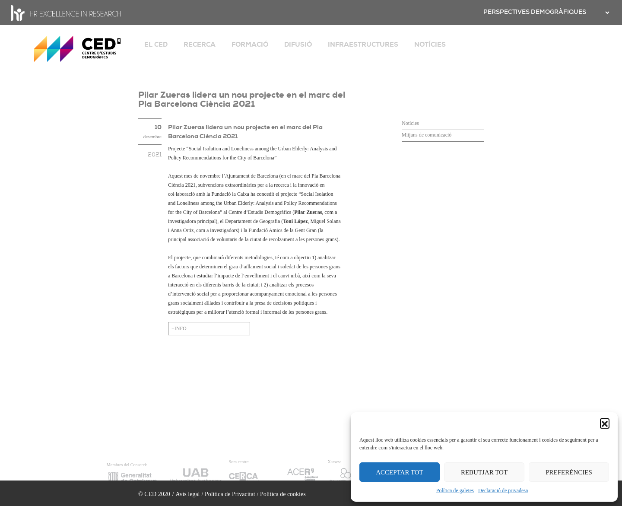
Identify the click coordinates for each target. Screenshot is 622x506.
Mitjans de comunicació (426, 135)
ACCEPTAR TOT (399, 472)
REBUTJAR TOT (484, 472)
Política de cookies (283, 494)
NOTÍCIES (430, 44)
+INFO (179, 328)
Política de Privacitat (230, 494)
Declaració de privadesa (503, 490)
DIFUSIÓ (298, 44)
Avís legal (187, 494)
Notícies (410, 123)
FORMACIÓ (250, 44)
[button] (604, 423)
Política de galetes (455, 490)
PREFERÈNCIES (569, 472)
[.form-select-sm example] (606, 13)
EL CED (156, 44)
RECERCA (200, 44)
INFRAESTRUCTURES (363, 44)
